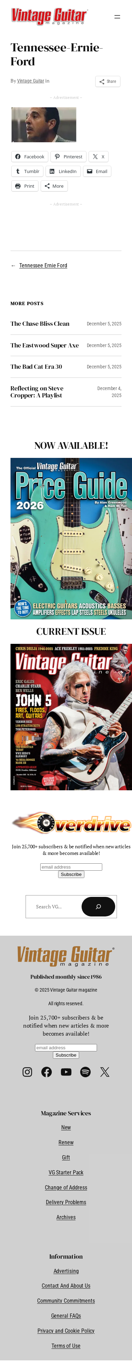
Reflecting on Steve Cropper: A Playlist (37, 392)
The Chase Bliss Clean (40, 324)
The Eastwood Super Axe (45, 345)
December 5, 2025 (104, 323)
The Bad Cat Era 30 (36, 366)
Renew (66, 1142)
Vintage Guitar (30, 81)
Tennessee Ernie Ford (43, 265)
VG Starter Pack (66, 1172)
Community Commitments (66, 1300)
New (66, 1127)
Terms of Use (66, 1346)
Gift (66, 1157)
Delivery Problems (66, 1202)
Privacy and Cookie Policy (66, 1331)
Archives (65, 1217)
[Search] (98, 906)
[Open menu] (117, 17)
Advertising (66, 1271)
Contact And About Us (66, 1285)
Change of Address (66, 1187)
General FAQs (66, 1315)
